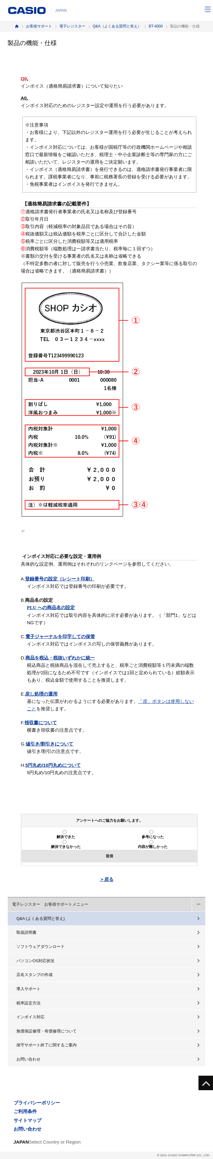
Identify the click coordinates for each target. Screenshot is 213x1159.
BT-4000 (156, 26)
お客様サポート (39, 26)
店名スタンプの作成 (34, 974)
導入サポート (28, 989)
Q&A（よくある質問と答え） (117, 26)
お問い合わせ (28, 1059)
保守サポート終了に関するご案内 (46, 1045)
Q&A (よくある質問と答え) (40, 918)
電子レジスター (72, 26)
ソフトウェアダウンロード (40, 946)
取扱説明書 (26, 932)
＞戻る (106, 879)
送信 (109, 856)
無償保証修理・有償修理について (46, 1031)
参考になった (153, 837)
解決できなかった (66, 847)
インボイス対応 (30, 1017)
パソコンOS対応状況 (35, 960)
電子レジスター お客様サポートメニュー (50, 904)
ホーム (17, 26)
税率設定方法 (28, 1003)
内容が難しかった (153, 847)
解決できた (66, 837)
